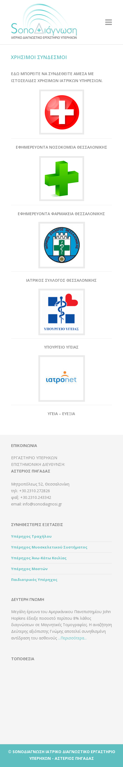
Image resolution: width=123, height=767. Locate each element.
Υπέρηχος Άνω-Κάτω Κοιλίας (39, 557)
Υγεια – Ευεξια (61, 413)
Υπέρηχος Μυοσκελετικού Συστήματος (49, 547)
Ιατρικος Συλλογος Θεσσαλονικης (61, 280)
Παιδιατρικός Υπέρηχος (34, 579)
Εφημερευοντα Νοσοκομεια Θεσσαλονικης (61, 147)
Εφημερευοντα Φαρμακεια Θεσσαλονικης (61, 213)
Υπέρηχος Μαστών (29, 568)
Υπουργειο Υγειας (61, 347)
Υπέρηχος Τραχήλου (31, 536)
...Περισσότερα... (72, 638)
